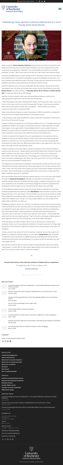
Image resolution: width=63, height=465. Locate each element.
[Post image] (4, 287)
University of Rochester (25, 1)
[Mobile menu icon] (59, 9)
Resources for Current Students (12, 360)
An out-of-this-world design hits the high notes (22, 303)
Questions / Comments (8, 436)
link (29, 93)
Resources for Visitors (9, 364)
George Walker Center (9, 385)
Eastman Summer (7, 383)
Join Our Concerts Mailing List (11, 433)
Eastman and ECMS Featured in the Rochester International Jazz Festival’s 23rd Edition (34, 320)
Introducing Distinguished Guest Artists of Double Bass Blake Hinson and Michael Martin (32, 298)
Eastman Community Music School (12, 378)
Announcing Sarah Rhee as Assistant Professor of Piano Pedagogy (28, 326)
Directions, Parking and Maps (10, 430)
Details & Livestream (31, 268)
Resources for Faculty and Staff (12, 362)
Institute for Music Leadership (11, 387)
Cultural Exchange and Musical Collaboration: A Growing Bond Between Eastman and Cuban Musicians (33, 286)
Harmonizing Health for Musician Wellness (21, 309)
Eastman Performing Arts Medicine (13, 380)
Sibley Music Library (8, 390)
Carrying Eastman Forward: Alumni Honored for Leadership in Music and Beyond (32, 315)
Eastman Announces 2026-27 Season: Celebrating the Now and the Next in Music (32, 291)
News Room (29, 274)
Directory (5, 367)
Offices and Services (8, 357)
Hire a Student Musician (9, 371)
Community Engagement (9, 355)
